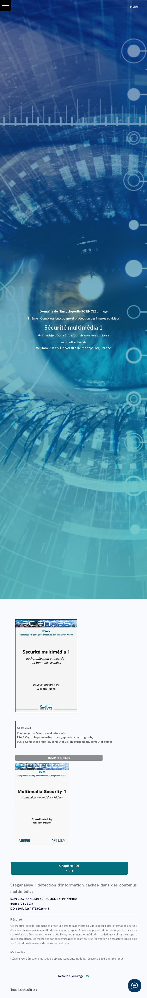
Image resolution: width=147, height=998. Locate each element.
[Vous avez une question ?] (134, 985)
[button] (5, 5)
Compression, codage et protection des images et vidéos (80, 318)
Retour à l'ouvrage (73, 976)
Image (103, 311)
